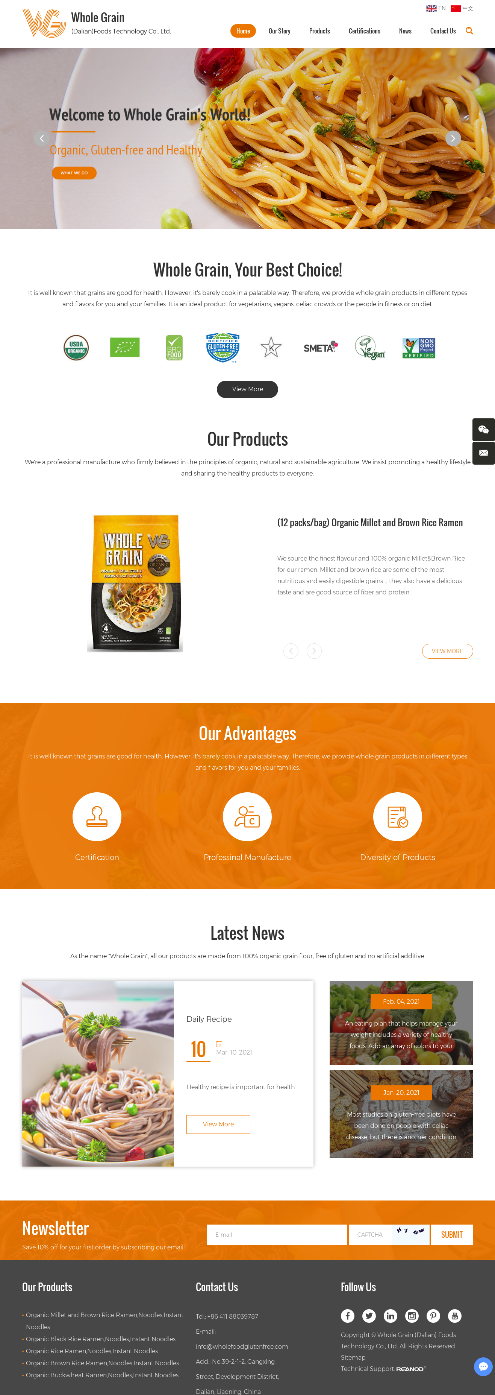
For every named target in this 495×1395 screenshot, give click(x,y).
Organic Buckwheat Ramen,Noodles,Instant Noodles (102, 1375)
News (405, 30)
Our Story (280, 30)
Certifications (364, 30)
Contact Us (443, 30)
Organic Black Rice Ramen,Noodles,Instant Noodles (101, 1339)
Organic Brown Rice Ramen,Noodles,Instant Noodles (102, 1363)
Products (319, 30)
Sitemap (353, 1357)
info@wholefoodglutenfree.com (242, 1346)
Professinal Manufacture (247, 857)
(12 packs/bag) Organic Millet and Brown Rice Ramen (370, 522)
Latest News (247, 932)
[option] (247, 138)
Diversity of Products (397, 857)
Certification (97, 857)
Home (243, 30)
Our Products (247, 438)
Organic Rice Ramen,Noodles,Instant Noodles (92, 1351)
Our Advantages (247, 733)
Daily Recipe (209, 1019)
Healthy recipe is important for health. (241, 1087)
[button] (42, 138)
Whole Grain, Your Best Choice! (247, 269)
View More (218, 1124)
